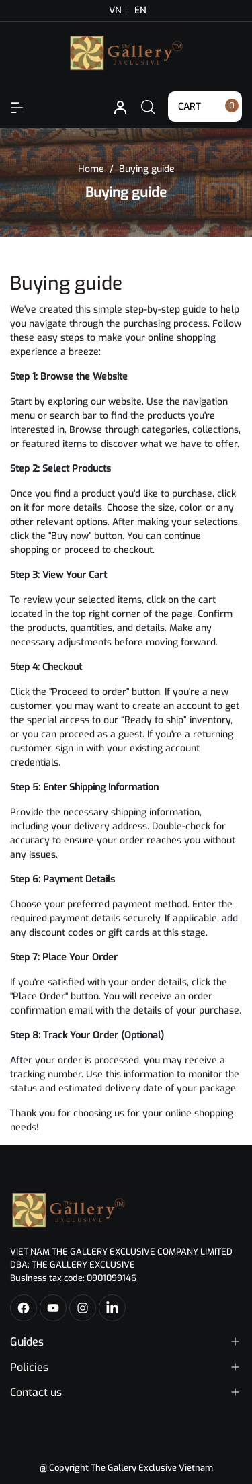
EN (140, 10)
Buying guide (66, 283)
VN (115, 10)
